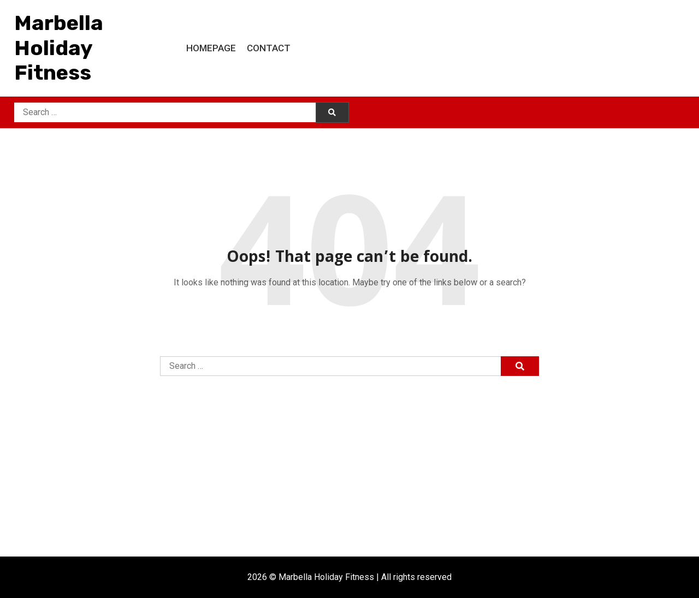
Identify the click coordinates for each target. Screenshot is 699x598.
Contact (269, 48)
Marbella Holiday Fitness (58, 47)
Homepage (211, 48)
